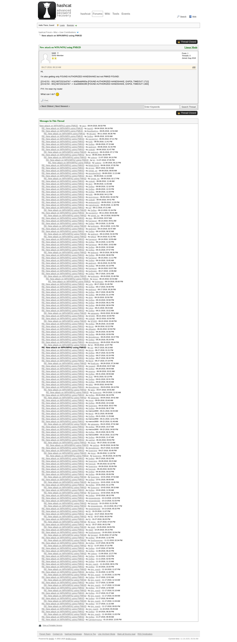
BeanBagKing (92, 131)
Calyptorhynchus (95, 620)
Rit (89, 511)
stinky (90, 297)
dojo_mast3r (93, 564)
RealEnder (95, 363)
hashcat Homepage (73, 634)
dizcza (90, 326)
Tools (115, 13)
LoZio (90, 284)
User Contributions (67, 32)
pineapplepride (94, 498)
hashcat (85, 13)
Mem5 (90, 361)
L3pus (90, 308)
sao (54, 52)
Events (125, 13)
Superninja (97, 392)
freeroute (92, 464)
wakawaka (95, 313)
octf (89, 208)
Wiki (107, 13)
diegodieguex (93, 337)
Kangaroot (92, 221)
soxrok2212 (93, 139)
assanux (91, 371)
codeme (94, 157)
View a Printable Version (52, 625)
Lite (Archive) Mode (106, 634)
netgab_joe (92, 171)
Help (194, 16)
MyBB (51, 639)
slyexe (95, 279)
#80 (194, 67)
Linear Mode (190, 47)
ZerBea (90, 136)
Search (183, 16)
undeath (91, 150)
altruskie (92, 134)
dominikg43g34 (94, 173)
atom (84, 126)
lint (89, 155)
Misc (56, 32)
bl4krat (93, 237)
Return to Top (90, 634)
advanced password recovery (63, 10)
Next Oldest (47, 106)
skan (90, 218)
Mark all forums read (126, 634)
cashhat (91, 440)
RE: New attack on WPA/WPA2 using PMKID (63, 139)
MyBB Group (71, 639)
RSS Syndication (145, 634)
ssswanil (91, 366)
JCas (90, 377)
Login (62, 25)
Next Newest (61, 106)
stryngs (91, 168)
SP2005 (91, 316)
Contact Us (57, 634)
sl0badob (92, 329)
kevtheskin (95, 226)
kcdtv (90, 142)
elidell (90, 514)
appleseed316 (94, 202)
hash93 (90, 128)
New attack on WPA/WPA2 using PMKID (59, 125)
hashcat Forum (45, 32)
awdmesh (92, 147)
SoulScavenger (94, 532)
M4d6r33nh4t (93, 165)
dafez (90, 385)
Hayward (94, 535)
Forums (97, 13)
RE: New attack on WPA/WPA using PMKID (62, 128)
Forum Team (45, 634)
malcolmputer (93, 205)
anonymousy (93, 197)
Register (70, 25)
